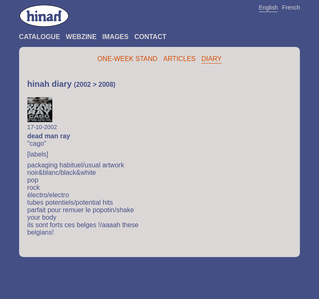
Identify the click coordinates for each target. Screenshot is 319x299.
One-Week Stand (127, 58)
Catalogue (39, 36)
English (268, 7)
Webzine (81, 36)
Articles (179, 58)
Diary (211, 58)
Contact (150, 36)
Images (115, 36)
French (291, 7)
